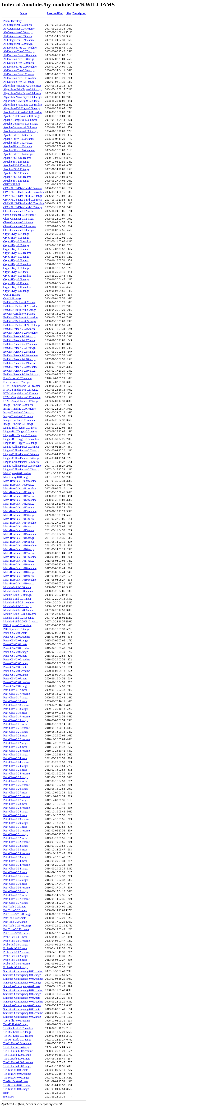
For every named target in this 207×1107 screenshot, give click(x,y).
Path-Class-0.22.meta (15, 735)
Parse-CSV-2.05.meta (15, 655)
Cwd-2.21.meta (11, 294)
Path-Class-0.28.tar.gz (15, 811)
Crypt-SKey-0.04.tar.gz (16, 233)
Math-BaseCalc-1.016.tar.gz (18, 549)
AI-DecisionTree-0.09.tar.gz (18, 70)
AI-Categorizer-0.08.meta (17, 24)
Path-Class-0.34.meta (15, 860)
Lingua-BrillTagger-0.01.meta (19, 427)
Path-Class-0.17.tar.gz (15, 697)
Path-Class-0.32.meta (15, 838)
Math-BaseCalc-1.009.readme (19, 480)
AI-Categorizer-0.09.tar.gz (18, 43)
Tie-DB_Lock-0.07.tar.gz (17, 1039)
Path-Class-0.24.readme (16, 762)
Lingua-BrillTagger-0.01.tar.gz (20, 431)
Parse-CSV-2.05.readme (16, 659)
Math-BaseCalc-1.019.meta (18, 575)
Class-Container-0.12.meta (18, 211)
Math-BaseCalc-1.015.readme (19, 534)
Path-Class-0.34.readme (16, 864)
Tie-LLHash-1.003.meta (16, 1058)
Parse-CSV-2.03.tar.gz (15, 640)
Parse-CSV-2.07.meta (15, 678)
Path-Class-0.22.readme (16, 739)
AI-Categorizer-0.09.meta (17, 36)
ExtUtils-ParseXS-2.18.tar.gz (19, 359)
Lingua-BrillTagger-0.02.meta (19, 435)
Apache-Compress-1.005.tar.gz (20, 131)
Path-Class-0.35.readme (16, 876)
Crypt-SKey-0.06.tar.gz (16, 245)
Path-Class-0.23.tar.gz (15, 754)
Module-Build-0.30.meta (17, 587)
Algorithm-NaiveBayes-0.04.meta (22, 93)
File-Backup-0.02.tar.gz (16, 382)
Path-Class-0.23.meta (15, 746)
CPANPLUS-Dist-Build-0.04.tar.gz (22, 195)
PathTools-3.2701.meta (16, 929)
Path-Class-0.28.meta (15, 803)
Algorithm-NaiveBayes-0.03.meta (22, 85)
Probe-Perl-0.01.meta (15, 936)
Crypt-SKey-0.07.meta (16, 249)
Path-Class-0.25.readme (16, 773)
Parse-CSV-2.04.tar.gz (15, 651)
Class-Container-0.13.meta (18, 222)
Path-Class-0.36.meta (15, 883)
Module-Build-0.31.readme (18, 602)
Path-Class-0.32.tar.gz (15, 845)
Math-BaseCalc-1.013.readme (19, 511)
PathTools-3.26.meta (14, 906)
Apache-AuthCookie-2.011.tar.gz (21, 116)
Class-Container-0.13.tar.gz (18, 230)
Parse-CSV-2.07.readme (16, 682)
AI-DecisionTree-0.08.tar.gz (18, 59)
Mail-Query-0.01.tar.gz (16, 477)
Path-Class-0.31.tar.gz (15, 834)
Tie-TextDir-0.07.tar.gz (16, 1088)
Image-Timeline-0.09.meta (18, 404)
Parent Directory (12, 21)
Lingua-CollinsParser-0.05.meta (21, 461)
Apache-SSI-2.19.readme (17, 176)
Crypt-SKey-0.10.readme (17, 287)
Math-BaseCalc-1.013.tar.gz (18, 515)
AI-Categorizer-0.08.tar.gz (18, 32)
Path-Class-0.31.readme (16, 830)
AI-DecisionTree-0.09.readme (19, 66)
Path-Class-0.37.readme (16, 898)
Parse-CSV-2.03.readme (16, 636)
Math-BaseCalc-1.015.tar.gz (18, 537)
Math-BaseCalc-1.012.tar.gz (18, 503)
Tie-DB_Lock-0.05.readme (18, 1028)
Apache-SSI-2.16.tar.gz (16, 161)
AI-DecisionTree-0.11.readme (19, 78)
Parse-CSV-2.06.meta (15, 667)
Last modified (55, 13)
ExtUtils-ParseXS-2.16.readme (20, 332)
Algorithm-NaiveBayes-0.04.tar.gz (22, 97)
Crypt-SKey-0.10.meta (16, 283)
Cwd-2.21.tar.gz (12, 298)
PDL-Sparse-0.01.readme (17, 625)
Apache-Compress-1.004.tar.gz (20, 123)
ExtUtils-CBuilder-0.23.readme (20, 306)
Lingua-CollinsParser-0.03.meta (21, 446)
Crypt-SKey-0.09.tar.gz (16, 279)
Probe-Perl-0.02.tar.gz (15, 955)
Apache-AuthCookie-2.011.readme (22, 112)
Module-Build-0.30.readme (18, 591)
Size (68, 13)
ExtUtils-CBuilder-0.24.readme (20, 317)
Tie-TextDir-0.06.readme (17, 1073)
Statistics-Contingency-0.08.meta (21, 997)
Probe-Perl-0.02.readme (16, 952)
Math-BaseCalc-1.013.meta (18, 507)
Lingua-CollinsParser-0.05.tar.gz (21, 469)
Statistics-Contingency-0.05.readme (23, 971)
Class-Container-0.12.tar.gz (18, 218)
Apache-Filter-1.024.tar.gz (18, 154)
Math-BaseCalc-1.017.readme (19, 556)
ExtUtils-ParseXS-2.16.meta (19, 328)
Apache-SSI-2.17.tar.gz (16, 169)
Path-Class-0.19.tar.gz (15, 720)
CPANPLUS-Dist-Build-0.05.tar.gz (22, 207)
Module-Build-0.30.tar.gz (17, 594)
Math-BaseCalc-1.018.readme (19, 568)
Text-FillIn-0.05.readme (16, 1020)
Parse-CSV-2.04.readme (16, 648)
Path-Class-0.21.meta (15, 724)
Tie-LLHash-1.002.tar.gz (17, 1054)
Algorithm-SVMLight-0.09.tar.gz (21, 108)
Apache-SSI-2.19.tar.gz (16, 180)
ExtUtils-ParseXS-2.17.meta (19, 340)
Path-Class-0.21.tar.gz (15, 731)
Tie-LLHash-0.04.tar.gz (16, 1047)
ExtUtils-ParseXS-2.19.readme (20, 366)
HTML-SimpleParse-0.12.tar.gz (20, 401)
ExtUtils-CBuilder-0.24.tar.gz (19, 321)
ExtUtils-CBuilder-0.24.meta (19, 313)
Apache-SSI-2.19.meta (16, 173)
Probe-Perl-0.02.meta (15, 948)
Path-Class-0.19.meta (15, 712)
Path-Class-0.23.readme (16, 750)
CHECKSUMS (11, 184)
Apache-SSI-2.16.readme (17, 157)
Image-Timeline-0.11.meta (18, 416)
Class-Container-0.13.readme (19, 226)
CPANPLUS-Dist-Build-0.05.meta (22, 199)
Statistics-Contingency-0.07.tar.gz (22, 993)
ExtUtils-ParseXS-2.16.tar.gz (19, 336)
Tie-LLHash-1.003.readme (18, 1062)
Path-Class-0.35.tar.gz (15, 879)
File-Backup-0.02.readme (17, 378)
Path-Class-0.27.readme (16, 796)
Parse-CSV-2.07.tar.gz (15, 686)
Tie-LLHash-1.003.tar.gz (17, 1066)
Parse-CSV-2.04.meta (15, 644)
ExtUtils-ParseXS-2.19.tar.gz (19, 370)
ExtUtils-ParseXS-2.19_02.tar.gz (21, 374)
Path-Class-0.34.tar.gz (15, 868)
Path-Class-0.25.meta (15, 769)
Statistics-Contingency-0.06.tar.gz (22, 982)
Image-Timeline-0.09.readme (19, 408)
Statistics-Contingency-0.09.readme (23, 1012)
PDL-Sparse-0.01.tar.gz (16, 629)
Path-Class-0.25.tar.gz (15, 777)
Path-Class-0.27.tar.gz (15, 800)
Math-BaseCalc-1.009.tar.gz (18, 484)
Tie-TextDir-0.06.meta (15, 1069)
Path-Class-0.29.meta (15, 815)
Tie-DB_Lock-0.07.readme (18, 1035)
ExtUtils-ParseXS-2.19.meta (19, 363)
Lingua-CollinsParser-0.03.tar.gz (21, 450)
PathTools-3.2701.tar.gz (16, 933)
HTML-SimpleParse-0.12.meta (20, 393)
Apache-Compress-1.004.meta (20, 119)
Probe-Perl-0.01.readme (16, 940)
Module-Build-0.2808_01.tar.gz (20, 621)
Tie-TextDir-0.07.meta (15, 1081)
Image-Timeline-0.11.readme (19, 420)
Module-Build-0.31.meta (17, 598)
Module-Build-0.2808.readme (19, 613)
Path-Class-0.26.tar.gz (15, 788)
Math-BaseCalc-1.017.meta (18, 553)
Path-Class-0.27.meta (15, 792)
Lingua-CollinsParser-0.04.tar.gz (21, 458)
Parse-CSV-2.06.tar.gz (15, 674)
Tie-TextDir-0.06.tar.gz (16, 1077)
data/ (6, 1092)
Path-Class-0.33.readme (16, 853)
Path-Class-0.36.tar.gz (15, 891)
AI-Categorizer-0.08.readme (19, 28)
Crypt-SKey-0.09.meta (16, 271)
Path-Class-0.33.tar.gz (15, 857)
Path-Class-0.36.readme (16, 887)
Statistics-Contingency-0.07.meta (21, 986)
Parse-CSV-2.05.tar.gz (15, 663)
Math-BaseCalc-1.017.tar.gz (18, 560)
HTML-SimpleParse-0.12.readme (21, 397)
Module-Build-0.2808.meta (18, 610)
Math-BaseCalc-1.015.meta (18, 530)
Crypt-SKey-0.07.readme (17, 252)
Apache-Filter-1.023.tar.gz (18, 142)
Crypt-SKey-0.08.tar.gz (16, 268)
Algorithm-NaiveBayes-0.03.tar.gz (22, 89)
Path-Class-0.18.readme (16, 705)
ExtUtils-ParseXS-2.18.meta (19, 351)
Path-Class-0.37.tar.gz (15, 902)
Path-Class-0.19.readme (16, 716)
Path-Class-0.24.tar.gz (15, 765)
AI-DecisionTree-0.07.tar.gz (18, 51)
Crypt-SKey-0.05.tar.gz (16, 237)
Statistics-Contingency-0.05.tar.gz (22, 974)
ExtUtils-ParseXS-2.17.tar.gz (19, 347)
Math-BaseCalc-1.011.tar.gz (18, 492)
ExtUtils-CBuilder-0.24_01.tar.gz (21, 325)
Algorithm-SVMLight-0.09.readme (22, 104)
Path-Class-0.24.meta (15, 758)
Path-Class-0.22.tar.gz (15, 743)
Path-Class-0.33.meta (15, 849)
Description (79, 13)
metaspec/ (8, 1096)
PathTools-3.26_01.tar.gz (17, 914)
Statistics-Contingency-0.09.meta (21, 1009)
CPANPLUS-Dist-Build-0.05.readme (23, 203)
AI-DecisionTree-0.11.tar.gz (18, 81)
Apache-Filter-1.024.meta (17, 146)
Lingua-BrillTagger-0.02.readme (21, 439)
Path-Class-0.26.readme (16, 784)
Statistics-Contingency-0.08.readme (23, 1001)
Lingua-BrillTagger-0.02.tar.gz (20, 442)
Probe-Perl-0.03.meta (15, 959)
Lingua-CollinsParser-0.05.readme (22, 465)
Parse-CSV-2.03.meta (15, 632)
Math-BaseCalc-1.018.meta (18, 564)
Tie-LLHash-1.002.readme (18, 1050)
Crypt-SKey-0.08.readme (17, 264)
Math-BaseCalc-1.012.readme (19, 499)
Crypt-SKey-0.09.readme (17, 275)
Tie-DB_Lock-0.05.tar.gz (17, 1031)
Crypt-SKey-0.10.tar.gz (16, 290)
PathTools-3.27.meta (14, 917)
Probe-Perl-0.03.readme (16, 963)
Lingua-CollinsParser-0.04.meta (21, 454)
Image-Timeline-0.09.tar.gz (18, 412)
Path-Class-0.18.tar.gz (15, 708)
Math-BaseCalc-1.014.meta (18, 518)
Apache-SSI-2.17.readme (17, 165)
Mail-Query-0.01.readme (17, 473)
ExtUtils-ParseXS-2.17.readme (20, 344)
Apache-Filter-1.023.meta (17, 135)
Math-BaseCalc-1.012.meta (18, 496)
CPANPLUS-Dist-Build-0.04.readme (23, 192)
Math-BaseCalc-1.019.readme (19, 579)
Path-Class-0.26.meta (15, 781)
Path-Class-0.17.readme (16, 693)
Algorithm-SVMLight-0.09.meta (21, 100)
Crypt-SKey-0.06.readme (17, 241)
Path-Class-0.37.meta (15, 895)
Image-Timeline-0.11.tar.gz (18, 423)
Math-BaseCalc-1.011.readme (19, 488)
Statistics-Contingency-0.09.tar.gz (22, 1016)
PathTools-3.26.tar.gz (15, 910)
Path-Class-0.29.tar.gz (15, 822)
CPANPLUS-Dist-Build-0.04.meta (22, 188)
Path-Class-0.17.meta (15, 689)
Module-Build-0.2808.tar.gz (18, 617)
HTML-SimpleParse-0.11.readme (21, 385)
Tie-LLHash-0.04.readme (17, 1043)
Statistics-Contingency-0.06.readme (23, 978)
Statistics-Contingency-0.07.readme (23, 990)
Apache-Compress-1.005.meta (20, 127)
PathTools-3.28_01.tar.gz (17, 925)
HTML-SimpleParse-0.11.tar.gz (20, 389)
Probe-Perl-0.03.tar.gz (15, 967)
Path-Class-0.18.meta (15, 701)
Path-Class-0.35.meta (15, 872)
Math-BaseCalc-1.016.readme (19, 545)
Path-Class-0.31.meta (15, 826)
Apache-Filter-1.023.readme (19, 138)
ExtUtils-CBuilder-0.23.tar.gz (19, 309)
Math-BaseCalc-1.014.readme (19, 522)
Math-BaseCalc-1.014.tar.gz (18, 526)
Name (23, 13)
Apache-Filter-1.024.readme (19, 150)
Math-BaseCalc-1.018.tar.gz (18, 572)
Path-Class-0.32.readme (16, 841)
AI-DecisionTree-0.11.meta (18, 74)
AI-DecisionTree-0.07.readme (19, 47)
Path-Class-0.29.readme (16, 819)
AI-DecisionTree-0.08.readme (19, 55)
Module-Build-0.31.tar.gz (17, 606)
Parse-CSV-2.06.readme (16, 670)
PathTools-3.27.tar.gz (15, 921)
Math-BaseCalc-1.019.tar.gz (18, 583)
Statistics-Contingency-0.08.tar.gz (22, 1005)
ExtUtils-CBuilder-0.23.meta (19, 302)
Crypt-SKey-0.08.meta (16, 260)
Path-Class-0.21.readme (16, 727)
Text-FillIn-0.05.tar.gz (15, 1024)
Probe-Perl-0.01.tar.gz (15, 944)
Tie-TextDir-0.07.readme (17, 1085)
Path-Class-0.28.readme (16, 807)
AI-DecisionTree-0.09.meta (18, 62)
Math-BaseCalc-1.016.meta (18, 541)
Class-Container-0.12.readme (19, 214)
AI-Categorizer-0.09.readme (19, 40)
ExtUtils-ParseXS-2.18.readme (20, 355)
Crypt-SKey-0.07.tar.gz (16, 256)
